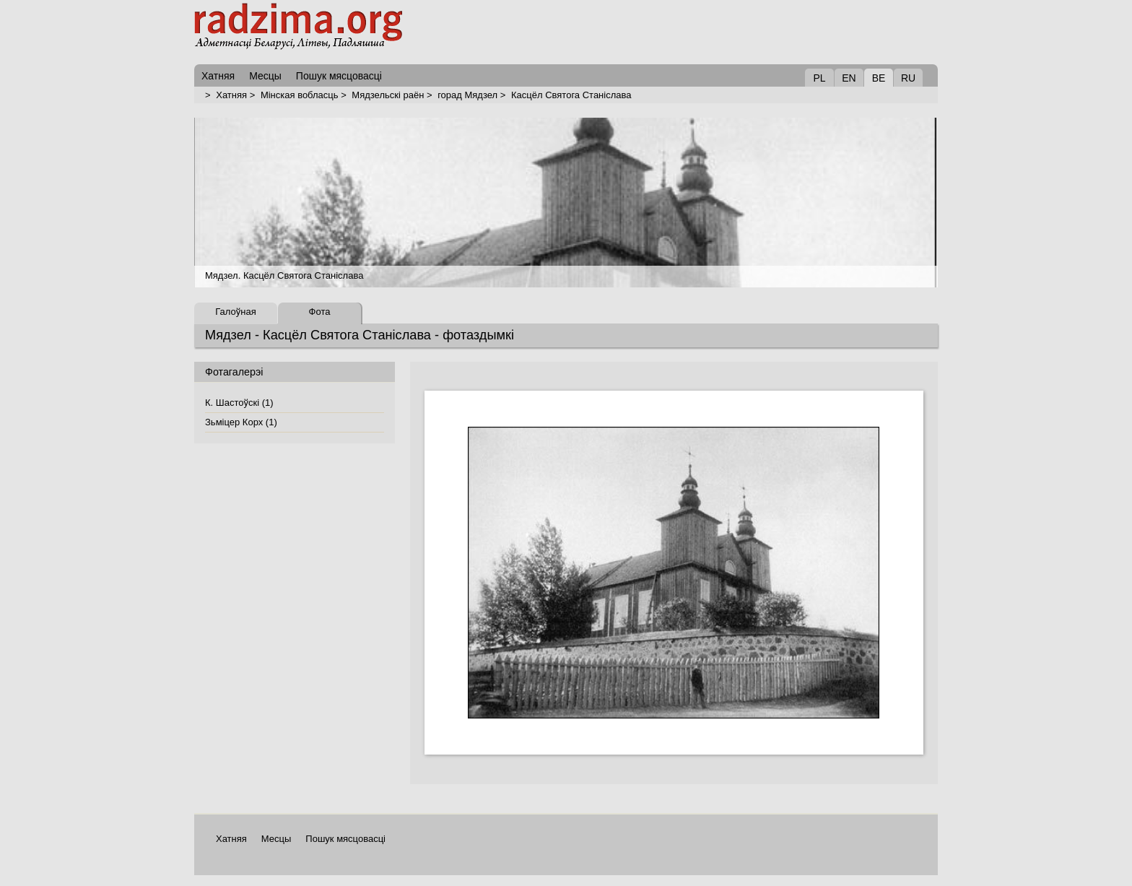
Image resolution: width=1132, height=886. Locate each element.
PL (819, 78)
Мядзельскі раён (388, 95)
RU (908, 78)
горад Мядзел (467, 95)
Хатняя (231, 95)
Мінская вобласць (300, 95)
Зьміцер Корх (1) (241, 422)
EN (848, 78)
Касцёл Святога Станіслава (571, 95)
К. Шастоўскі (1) (239, 402)
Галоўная (235, 311)
